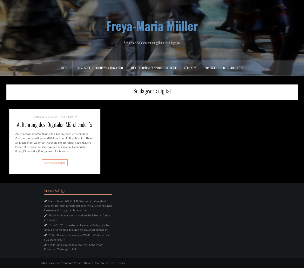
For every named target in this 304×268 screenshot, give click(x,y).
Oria (96, 262)
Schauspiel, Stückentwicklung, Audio (100, 68)
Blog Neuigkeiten (233, 68)
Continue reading (54, 162)
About (65, 68)
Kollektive (190, 68)
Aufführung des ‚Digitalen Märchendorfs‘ (55, 124)
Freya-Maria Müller (152, 25)
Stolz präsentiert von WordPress (61, 262)
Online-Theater (68, 116)
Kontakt (210, 68)
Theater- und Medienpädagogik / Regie (153, 68)
